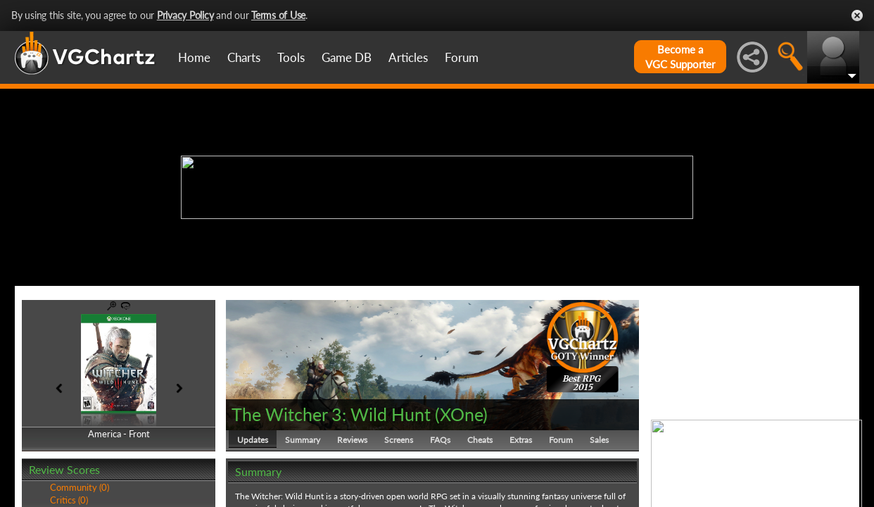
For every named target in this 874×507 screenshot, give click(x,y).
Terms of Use (278, 15)
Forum (462, 57)
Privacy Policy (185, 15)
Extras (520, 439)
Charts (243, 57)
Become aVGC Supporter (680, 56)
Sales (599, 439)
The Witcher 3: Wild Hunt (331, 414)
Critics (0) (69, 500)
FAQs (440, 439)
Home (194, 57)
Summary (302, 439)
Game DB (347, 57)
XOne (461, 414)
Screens (398, 439)
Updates (252, 439)
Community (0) (79, 487)
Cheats (480, 439)
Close (857, 15)
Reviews (352, 439)
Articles (408, 57)
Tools (291, 57)
